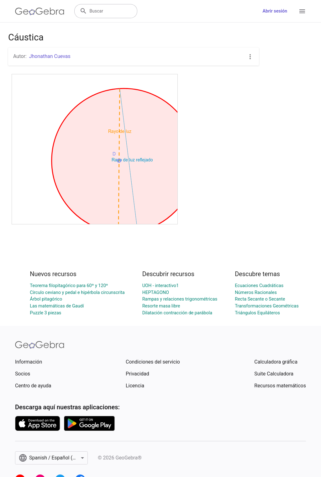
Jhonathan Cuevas (50, 56)
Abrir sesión (275, 11)
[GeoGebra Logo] (39, 11)
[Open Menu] (302, 11)
